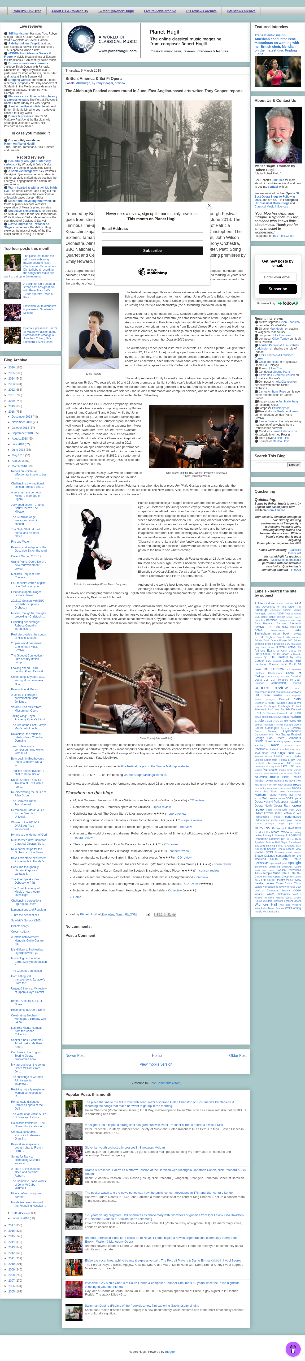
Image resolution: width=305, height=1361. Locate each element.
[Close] (209, 205)
